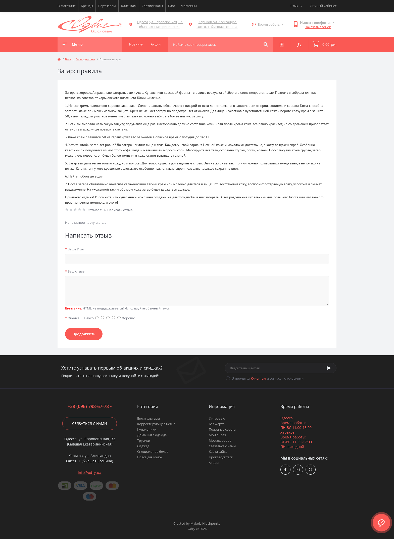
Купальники (146, 429)
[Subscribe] (328, 368)
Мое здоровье (85, 59)
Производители (221, 457)
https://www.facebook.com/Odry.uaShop (285, 469)
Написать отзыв (119, 210)
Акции (214, 462)
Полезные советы (222, 429)
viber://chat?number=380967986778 (310, 469)
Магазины (189, 6)
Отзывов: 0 (96, 210)
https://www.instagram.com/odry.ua (298, 469)
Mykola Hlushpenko (205, 523)
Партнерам (107, 6)
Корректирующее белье (156, 424)
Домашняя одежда (152, 435)
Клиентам (128, 6)
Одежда (143, 446)
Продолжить (83, 334)
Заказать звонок (318, 27)
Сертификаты (152, 6)
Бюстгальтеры (148, 418)
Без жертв (216, 424)
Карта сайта (218, 451)
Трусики (143, 440)
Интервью (217, 418)
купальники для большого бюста (273, 197)
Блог (171, 6)
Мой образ (217, 435)
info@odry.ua (90, 472)
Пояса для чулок (150, 457)
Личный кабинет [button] (323, 6)
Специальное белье (152, 451)
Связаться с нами (89, 423)
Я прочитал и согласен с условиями (268, 378)
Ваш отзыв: (75, 271)
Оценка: (72, 318)
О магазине (67, 6)
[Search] (266, 44)
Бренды (87, 6)
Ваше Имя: (74, 249)
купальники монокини (136, 197)
